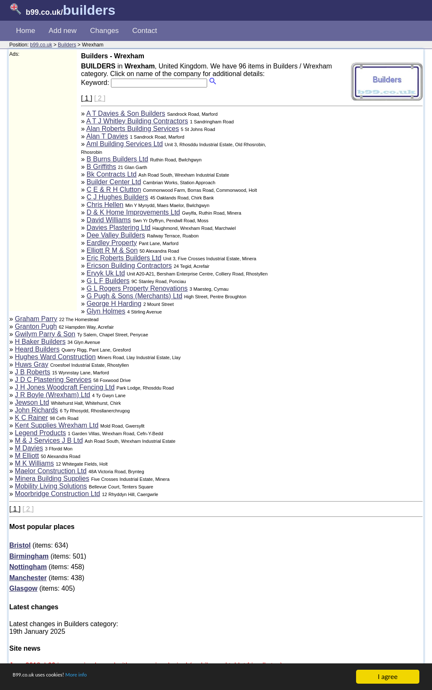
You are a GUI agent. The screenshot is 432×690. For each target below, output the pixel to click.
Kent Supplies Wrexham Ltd (56, 425)
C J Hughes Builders (117, 197)
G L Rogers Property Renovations (137, 288)
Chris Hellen (104, 204)
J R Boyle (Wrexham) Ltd (52, 394)
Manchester (28, 577)
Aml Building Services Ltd (124, 143)
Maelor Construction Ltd (50, 471)
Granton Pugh (36, 326)
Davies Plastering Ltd (118, 227)
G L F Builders (108, 280)
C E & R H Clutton (113, 189)
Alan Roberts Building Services (132, 128)
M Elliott (27, 455)
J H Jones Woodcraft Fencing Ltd (64, 387)
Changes (104, 31)
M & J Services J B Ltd (49, 440)
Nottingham (28, 566)
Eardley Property (111, 242)
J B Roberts (32, 372)
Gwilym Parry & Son (45, 334)
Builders (67, 45)
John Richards (36, 410)
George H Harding (113, 303)
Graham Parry (36, 318)
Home (25, 31)
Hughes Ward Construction (55, 356)
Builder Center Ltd (113, 181)
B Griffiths (101, 166)
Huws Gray (31, 364)
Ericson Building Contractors (129, 265)
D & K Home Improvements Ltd (133, 212)
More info (97, 677)
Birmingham (29, 556)
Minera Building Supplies (52, 478)
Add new (62, 31)
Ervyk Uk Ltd (105, 273)
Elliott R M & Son (112, 250)
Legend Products (40, 432)
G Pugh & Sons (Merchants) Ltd (134, 296)
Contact (144, 31)
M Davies (29, 448)
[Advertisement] (43, 184)
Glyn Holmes (105, 311)
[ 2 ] (99, 98)
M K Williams (34, 463)
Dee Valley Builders (115, 235)
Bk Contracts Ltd (111, 174)
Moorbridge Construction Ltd (57, 493)
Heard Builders (37, 349)
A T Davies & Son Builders (125, 113)
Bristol (20, 545)
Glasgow (23, 588)
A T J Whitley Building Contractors (137, 121)
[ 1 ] (86, 98)
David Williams (108, 220)
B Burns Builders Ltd (117, 159)
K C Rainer (31, 417)
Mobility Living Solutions (51, 486)
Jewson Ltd (32, 402)
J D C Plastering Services (53, 379)
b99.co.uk (41, 45)
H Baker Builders (40, 341)
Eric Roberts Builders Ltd (123, 258)
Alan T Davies (107, 136)
